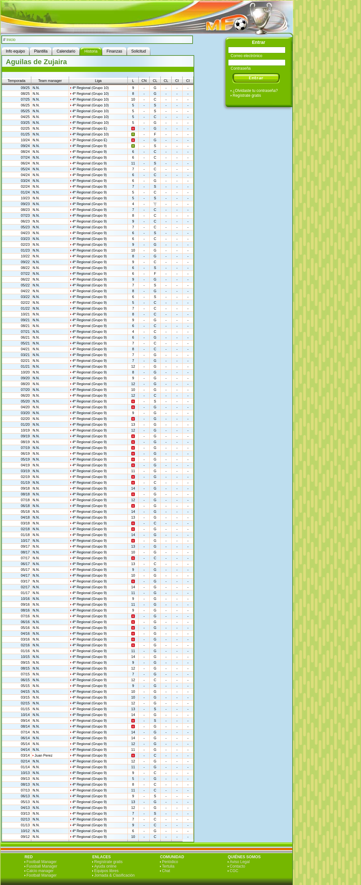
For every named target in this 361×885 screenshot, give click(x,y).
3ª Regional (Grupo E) (89, 128)
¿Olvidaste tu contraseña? (255, 90)
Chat (166, 871)
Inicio (10, 39)
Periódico (170, 862)
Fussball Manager (41, 866)
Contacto (237, 866)
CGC (234, 871)
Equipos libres (106, 871)
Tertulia (168, 866)
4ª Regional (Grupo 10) (90, 88)
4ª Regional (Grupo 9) (89, 146)
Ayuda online (105, 866)
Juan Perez (44, 755)
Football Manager (41, 862)
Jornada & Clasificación (114, 875)
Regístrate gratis (247, 95)
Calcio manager (40, 871)
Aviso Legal (240, 862)
